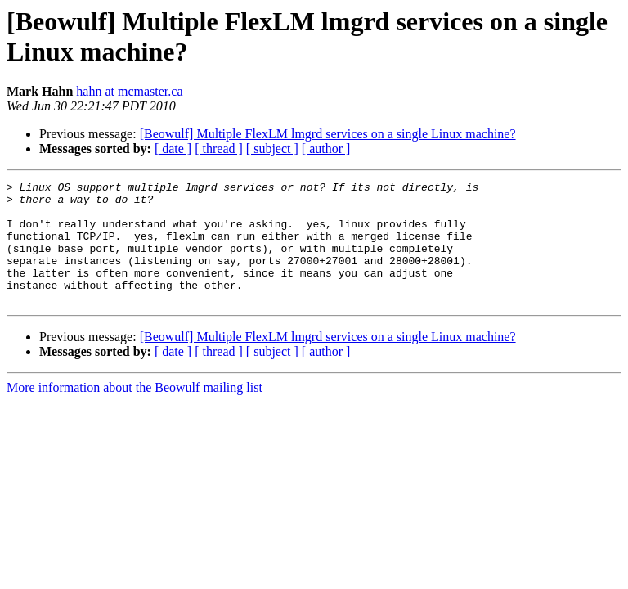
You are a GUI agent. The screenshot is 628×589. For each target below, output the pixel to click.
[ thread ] (219, 148)
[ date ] (173, 148)
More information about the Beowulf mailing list (134, 412)
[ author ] (326, 148)
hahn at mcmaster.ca (129, 91)
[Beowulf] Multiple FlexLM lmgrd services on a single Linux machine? (328, 134)
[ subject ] (272, 148)
